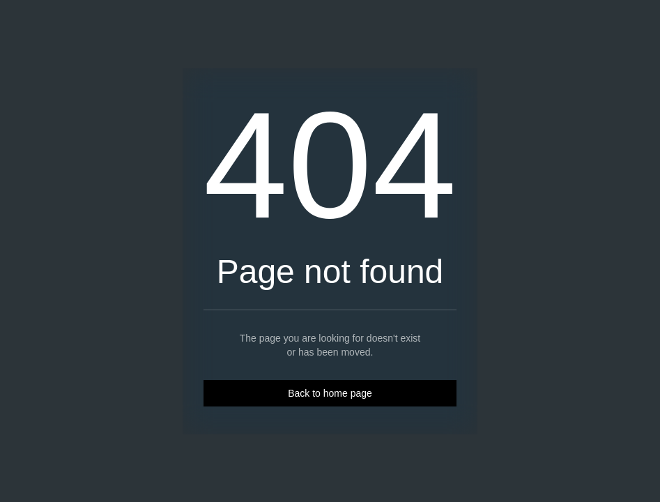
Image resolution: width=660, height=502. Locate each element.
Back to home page (330, 393)
